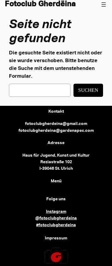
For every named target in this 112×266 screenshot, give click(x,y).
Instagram (56, 212)
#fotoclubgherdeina (56, 225)
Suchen (88, 90)
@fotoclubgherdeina (56, 218)
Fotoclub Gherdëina (40, 4)
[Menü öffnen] (103, 4)
